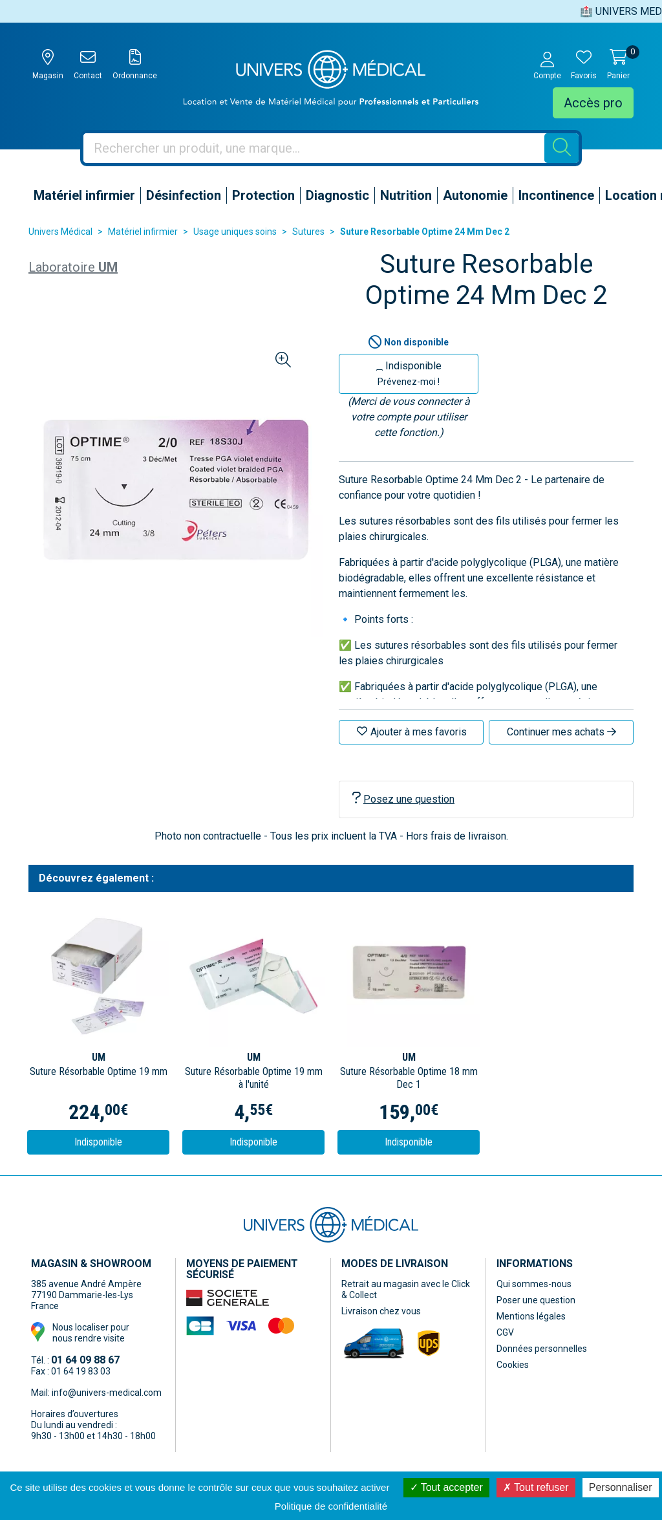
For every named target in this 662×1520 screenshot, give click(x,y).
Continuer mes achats (561, 732)
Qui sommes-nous (533, 1284)
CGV (505, 1332)
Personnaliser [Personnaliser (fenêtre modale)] (620, 1487)
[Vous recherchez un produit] (314, 148)
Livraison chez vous (381, 1311)
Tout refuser (536, 1487)
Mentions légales (531, 1316)
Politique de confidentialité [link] (331, 1506)
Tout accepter (446, 1487)
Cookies (512, 1365)
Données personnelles (541, 1348)
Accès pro (593, 103)
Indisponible (409, 373)
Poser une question (535, 1300)
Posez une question (403, 798)
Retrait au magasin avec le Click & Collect (405, 1289)
